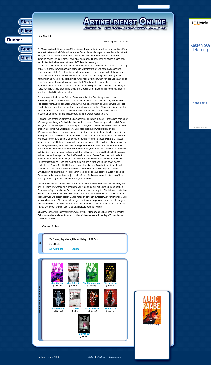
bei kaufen (64, 249)
